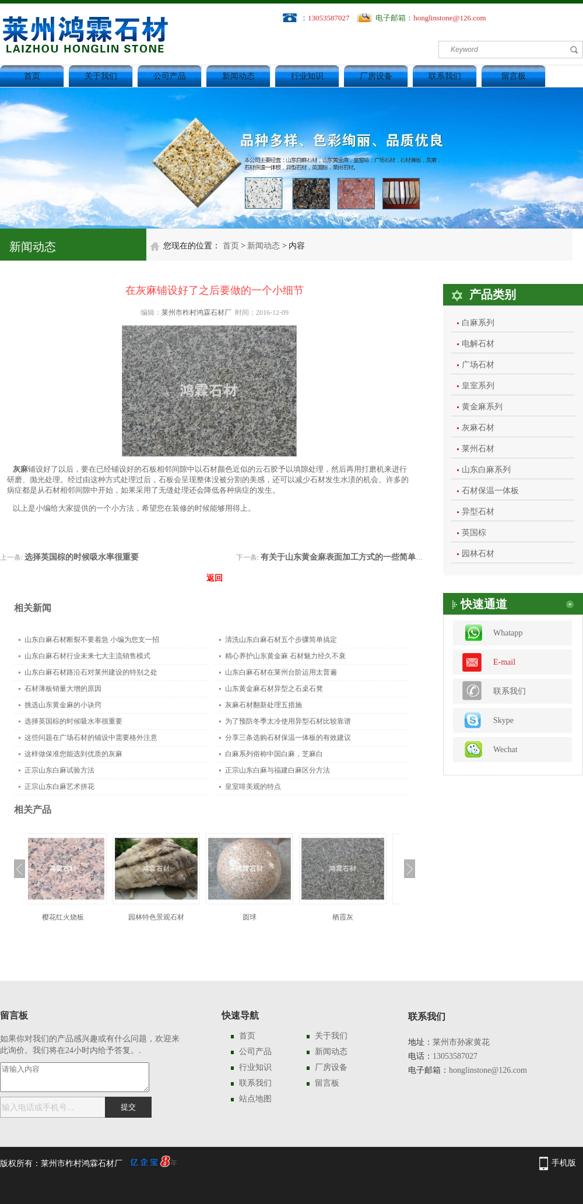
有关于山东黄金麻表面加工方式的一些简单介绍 (346, 557)
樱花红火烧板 (75, 917)
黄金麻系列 (482, 406)
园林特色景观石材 (168, 917)
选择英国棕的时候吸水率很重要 (81, 557)
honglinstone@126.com (449, 17)
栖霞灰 (354, 917)
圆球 (261, 917)
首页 (32, 76)
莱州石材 (478, 448)
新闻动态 (238, 76)
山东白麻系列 (486, 469)
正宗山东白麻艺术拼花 (59, 786)
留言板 (513, 76)
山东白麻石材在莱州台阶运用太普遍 (281, 672)
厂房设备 (376, 76)
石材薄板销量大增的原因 (62, 689)
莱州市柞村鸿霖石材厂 (196, 312)
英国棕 (474, 532)
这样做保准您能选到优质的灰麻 (73, 754)
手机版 (564, 1163)
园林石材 (478, 553)
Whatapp (508, 633)
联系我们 (445, 76)
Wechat (505, 749)
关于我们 (101, 76)
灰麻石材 (478, 427)
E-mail (504, 662)
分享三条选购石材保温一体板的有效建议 (288, 737)
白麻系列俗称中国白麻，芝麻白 (274, 754)
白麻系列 (478, 322)
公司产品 (169, 76)
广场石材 (478, 364)
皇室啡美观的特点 (253, 786)
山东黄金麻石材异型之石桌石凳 (274, 689)
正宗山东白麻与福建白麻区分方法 (277, 770)
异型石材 (478, 511)
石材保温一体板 (490, 490)
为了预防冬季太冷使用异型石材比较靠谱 (288, 721)
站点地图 (255, 1098)
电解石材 (478, 343)
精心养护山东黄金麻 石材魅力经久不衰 (285, 656)
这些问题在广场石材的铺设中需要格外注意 (90, 737)
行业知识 (307, 76)
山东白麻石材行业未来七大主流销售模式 (87, 656)
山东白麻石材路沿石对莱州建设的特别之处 (90, 672)
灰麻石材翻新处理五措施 (263, 705)
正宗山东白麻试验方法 (59, 770)
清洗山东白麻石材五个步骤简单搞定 (281, 640)
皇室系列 (478, 385)
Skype (503, 720)
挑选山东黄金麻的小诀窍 (62, 705)
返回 (214, 578)
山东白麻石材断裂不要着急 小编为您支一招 (91, 640)
